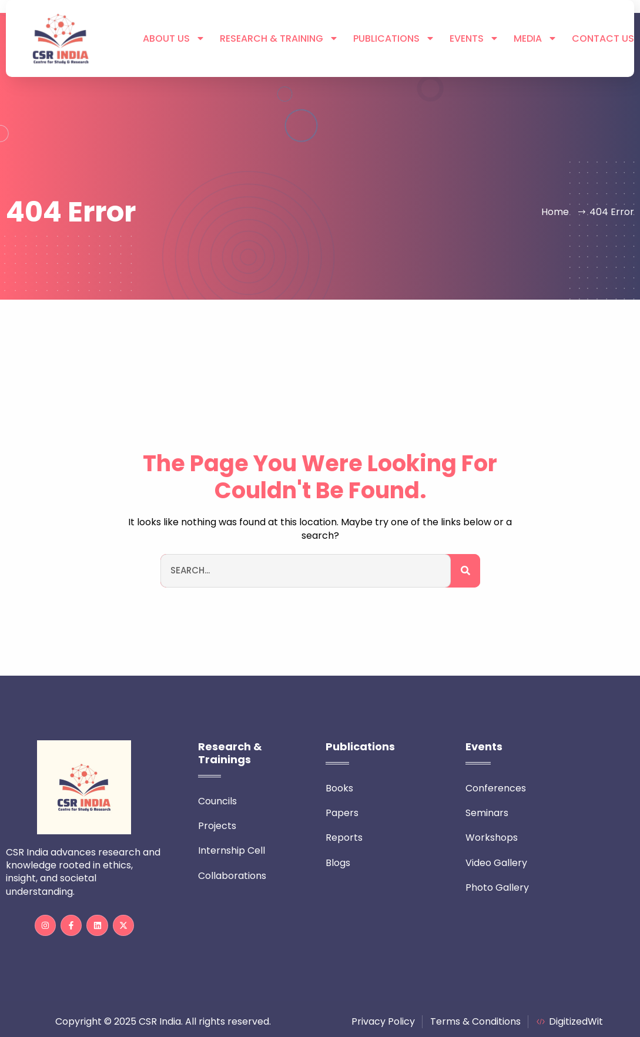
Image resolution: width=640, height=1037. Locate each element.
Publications (394, 39)
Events (474, 39)
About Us (174, 39)
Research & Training (279, 39)
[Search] (465, 571)
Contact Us (603, 39)
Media (535, 39)
